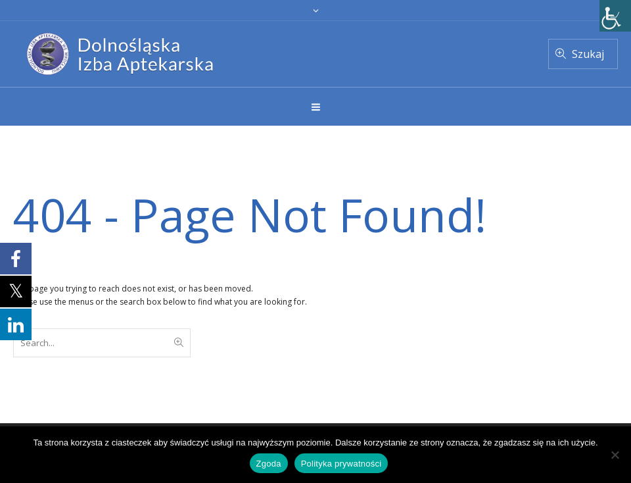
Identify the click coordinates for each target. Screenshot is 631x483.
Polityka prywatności (341, 464)
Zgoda (268, 464)
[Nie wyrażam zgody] (614, 454)
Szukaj (588, 54)
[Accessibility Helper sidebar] (615, 16)
